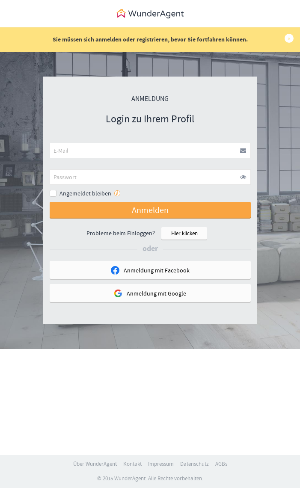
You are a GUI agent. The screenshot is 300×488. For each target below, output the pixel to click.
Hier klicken (184, 233)
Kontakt (132, 464)
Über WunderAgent (95, 464)
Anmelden (150, 210)
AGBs (221, 464)
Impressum (161, 464)
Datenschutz (194, 464)
